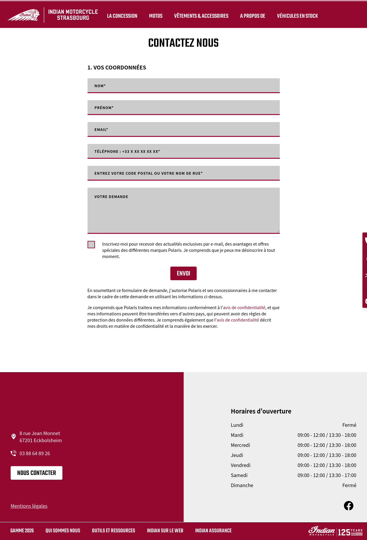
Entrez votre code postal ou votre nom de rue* (159, 173)
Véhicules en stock (296, 15)
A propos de (251, 15)
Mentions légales (29, 505)
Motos (154, 15)
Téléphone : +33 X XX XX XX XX (133, 151)
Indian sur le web (165, 531)
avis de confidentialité (244, 307)
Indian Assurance (213, 531)
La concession (121, 15)
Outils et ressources (113, 531)
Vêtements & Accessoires (200, 15)
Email (103, 129)
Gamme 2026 (22, 531)
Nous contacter (36, 473)
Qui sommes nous (63, 531)
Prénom (106, 108)
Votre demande (115, 197)
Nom (101, 86)
